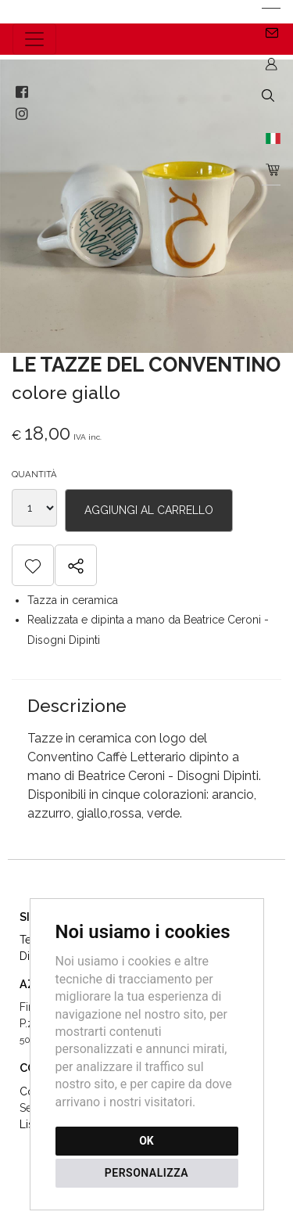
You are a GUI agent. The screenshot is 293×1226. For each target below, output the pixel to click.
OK (146, 1140)
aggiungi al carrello (148, 510)
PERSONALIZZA (146, 1173)
